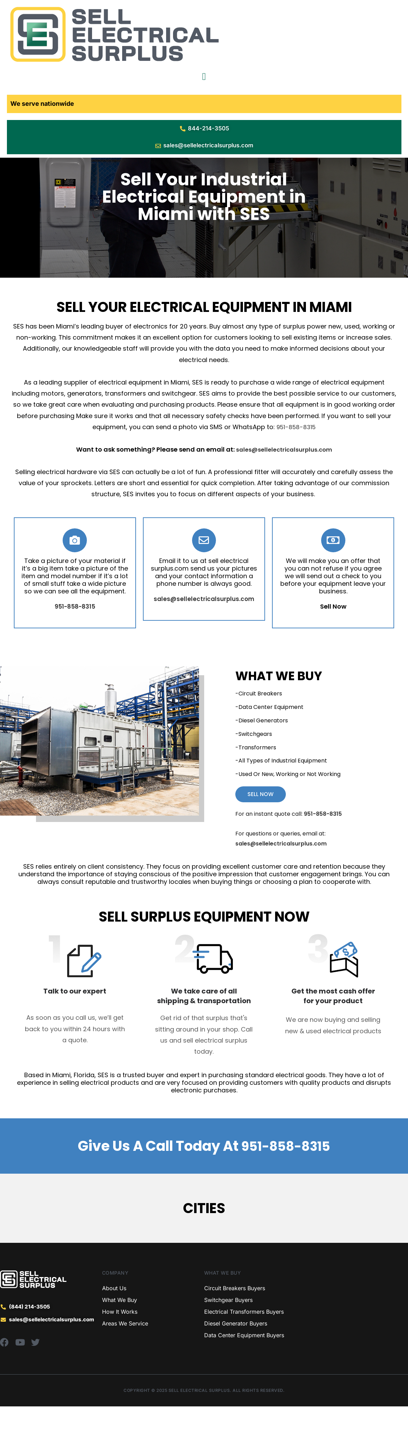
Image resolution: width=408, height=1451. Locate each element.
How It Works (119, 1356)
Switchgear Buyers (228, 1344)
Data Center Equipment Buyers (244, 1379)
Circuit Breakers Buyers (234, 1332)
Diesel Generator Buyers (235, 1368)
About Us (114, 1332)
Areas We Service (125, 1368)
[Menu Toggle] (204, 77)
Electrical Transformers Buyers (244, 1356)
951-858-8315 (296, 470)
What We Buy (119, 1344)
